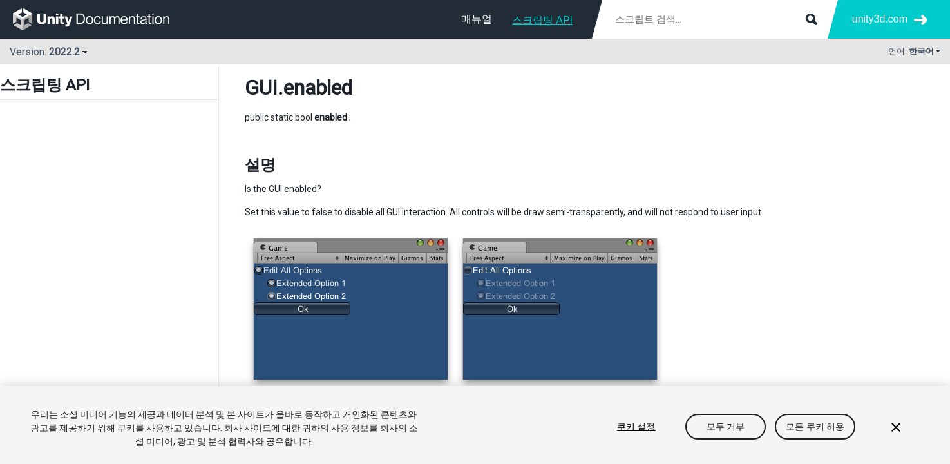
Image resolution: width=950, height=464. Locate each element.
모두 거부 (726, 426)
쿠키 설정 (636, 426)
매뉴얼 (476, 19)
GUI (261, 87)
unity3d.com (879, 19)
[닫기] (896, 427)
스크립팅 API (542, 20)
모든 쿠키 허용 (815, 426)
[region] (475, 425)
